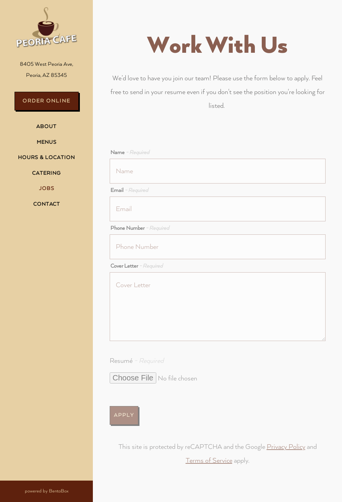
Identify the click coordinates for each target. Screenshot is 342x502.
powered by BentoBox (59, 490)
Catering (46, 173)
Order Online (46, 101)
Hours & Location (46, 157)
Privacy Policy (286, 447)
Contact (46, 204)
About (46, 126)
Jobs (46, 188)
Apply (124, 415)
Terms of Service (209, 461)
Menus (47, 142)
